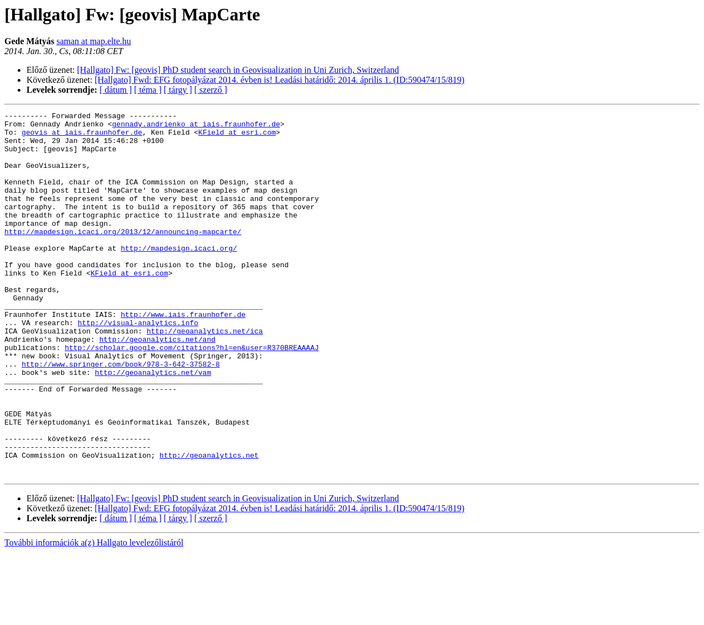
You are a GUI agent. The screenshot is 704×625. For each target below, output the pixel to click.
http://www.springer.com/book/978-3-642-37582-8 (121, 415)
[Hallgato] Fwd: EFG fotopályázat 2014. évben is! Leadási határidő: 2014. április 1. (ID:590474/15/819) (280, 79)
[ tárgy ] (178, 89)
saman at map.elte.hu (93, 41)
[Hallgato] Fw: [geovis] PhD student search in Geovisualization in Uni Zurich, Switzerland (238, 70)
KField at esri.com (237, 137)
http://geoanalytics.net (209, 524)
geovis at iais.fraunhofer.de (82, 137)
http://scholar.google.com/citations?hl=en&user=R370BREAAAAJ (192, 395)
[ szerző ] (210, 89)
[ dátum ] (115, 89)
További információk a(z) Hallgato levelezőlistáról (93, 615)
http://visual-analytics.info (138, 365)
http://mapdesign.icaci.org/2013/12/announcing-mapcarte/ (122, 256)
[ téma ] (148, 89)
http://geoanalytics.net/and (157, 385)
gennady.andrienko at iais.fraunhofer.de (196, 127)
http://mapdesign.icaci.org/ (179, 276)
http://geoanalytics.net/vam (153, 425)
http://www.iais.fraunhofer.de (183, 356)
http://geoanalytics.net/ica (204, 375)
